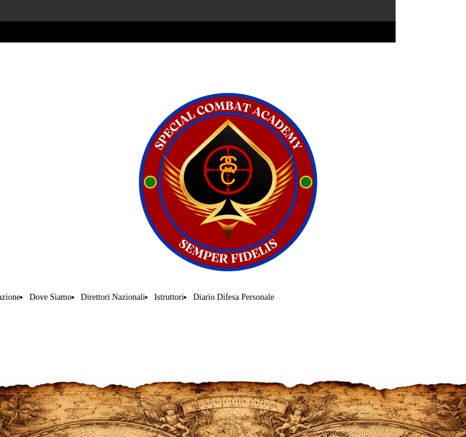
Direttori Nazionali (113, 297)
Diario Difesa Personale (233, 297)
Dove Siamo (50, 297)
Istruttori (169, 297)
